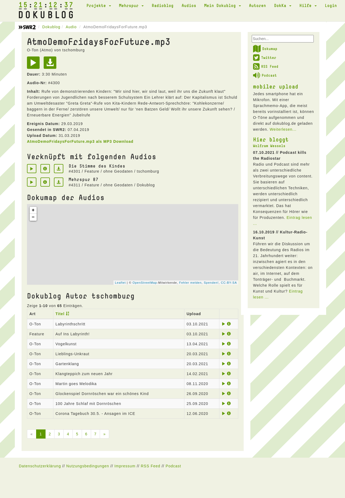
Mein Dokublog (222, 5)
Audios (189, 5)
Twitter (264, 57)
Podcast (265, 75)
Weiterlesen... (283, 129)
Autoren (257, 5)
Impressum (124, 466)
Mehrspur (131, 5)
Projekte (99, 5)
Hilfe (308, 5)
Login (331, 5)
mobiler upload (275, 86)
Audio (71, 27)
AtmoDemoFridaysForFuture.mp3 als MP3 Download (80, 141)
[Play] (34, 64)
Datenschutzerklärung (40, 466)
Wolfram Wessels (269, 146)
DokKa (282, 5)
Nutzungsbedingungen (87, 466)
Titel (60, 314)
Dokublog (51, 27)
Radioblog (163, 5)
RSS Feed (265, 66)
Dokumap (265, 49)
